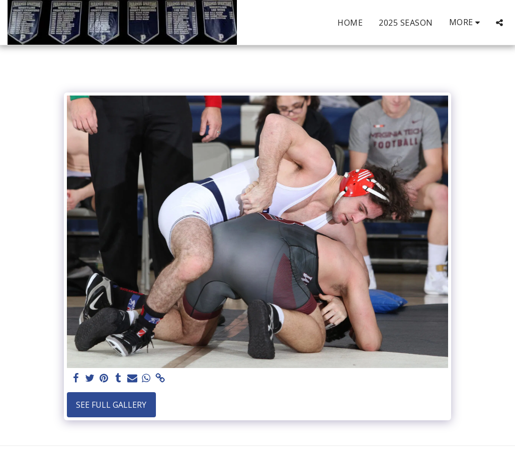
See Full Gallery (111, 404)
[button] (499, 23)
